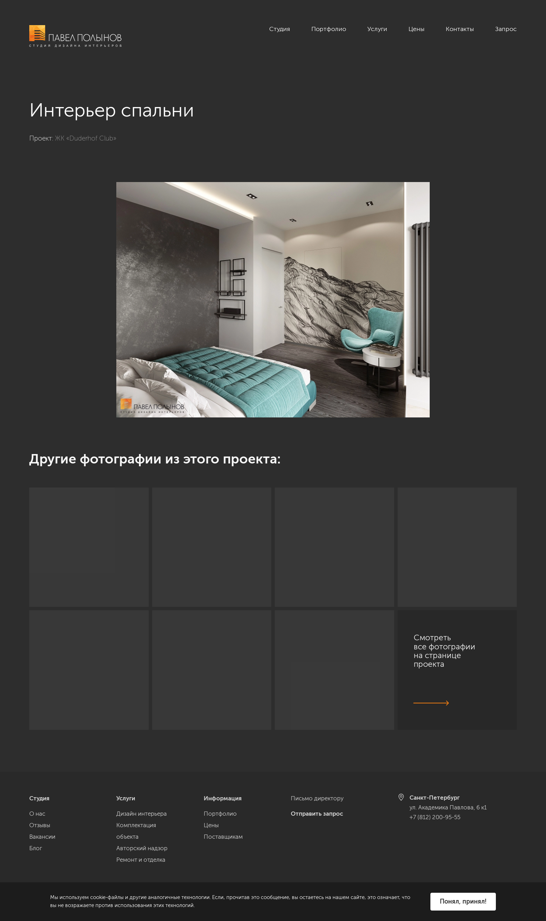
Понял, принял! (463, 901)
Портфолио (328, 29)
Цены (416, 29)
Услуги (377, 29)
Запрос (506, 29)
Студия (279, 29)
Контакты (460, 29)
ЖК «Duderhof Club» (85, 131)
